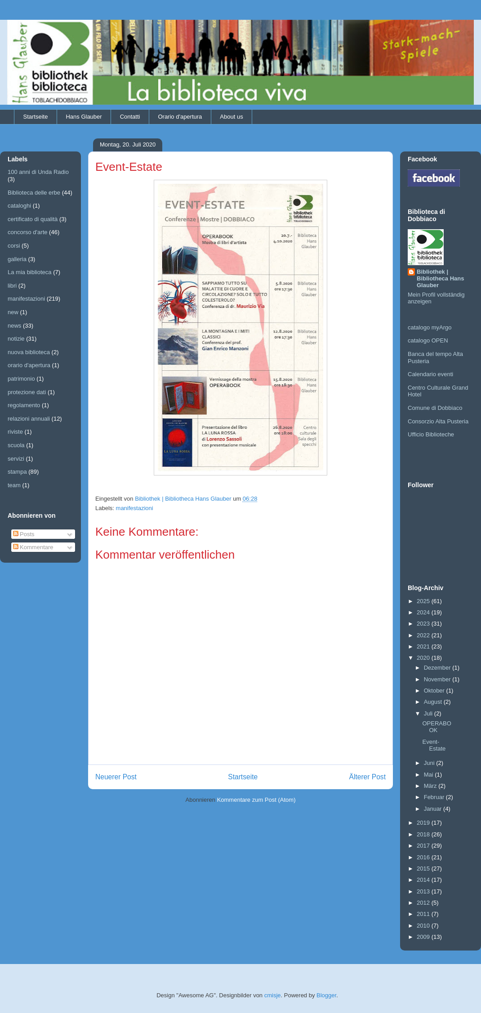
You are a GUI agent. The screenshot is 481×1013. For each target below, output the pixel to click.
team (14, 485)
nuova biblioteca (29, 352)
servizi (16, 458)
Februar (435, 797)
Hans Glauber (84, 116)
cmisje (272, 995)
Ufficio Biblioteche (431, 434)
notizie (16, 338)
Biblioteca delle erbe (34, 192)
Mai (429, 774)
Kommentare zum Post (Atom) (256, 799)
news (14, 325)
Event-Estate (433, 745)
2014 (424, 879)
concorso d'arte (27, 232)
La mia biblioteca (30, 272)
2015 (424, 868)
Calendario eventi (430, 374)
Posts (24, 534)
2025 (424, 601)
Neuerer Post (116, 777)
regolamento (24, 405)
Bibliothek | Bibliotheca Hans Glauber (440, 278)
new (13, 312)
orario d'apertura (29, 365)
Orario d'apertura (180, 116)
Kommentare (33, 547)
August (434, 701)
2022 (424, 635)
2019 (424, 822)
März (431, 785)
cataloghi (19, 205)
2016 (424, 857)
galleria (17, 259)
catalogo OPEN (428, 340)
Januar (433, 808)
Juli (429, 713)
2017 (424, 845)
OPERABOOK (436, 727)
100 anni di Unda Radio (38, 172)
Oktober (435, 690)
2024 (424, 612)
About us (231, 116)
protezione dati (27, 392)
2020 (424, 657)
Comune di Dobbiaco (435, 407)
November (438, 679)
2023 (424, 623)
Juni (430, 763)
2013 (424, 891)
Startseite (35, 116)
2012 (424, 902)
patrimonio (21, 378)
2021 (424, 646)
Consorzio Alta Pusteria (438, 421)
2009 (424, 936)
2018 (424, 834)
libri (12, 285)
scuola (16, 445)
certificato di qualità (33, 219)
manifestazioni (134, 508)
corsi (14, 245)
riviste (15, 431)
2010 (424, 925)
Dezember (438, 667)
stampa (17, 471)
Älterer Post (367, 777)
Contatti (130, 116)
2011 (424, 914)
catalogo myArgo (430, 327)
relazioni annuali (29, 418)
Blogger (326, 995)
